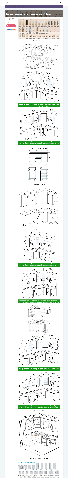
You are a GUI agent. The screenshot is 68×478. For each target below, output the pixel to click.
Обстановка (46, 6)
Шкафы (51, 6)
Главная (16, 6)
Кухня (20, 6)
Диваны (24, 6)
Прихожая (33, 6)
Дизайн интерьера (39, 6)
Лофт (28, 6)
